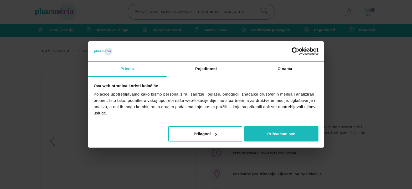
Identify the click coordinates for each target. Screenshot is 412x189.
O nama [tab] (284, 68)
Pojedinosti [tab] (206, 68)
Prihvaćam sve (281, 134)
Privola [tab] (127, 68)
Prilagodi (205, 134)
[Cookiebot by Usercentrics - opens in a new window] (295, 51)
